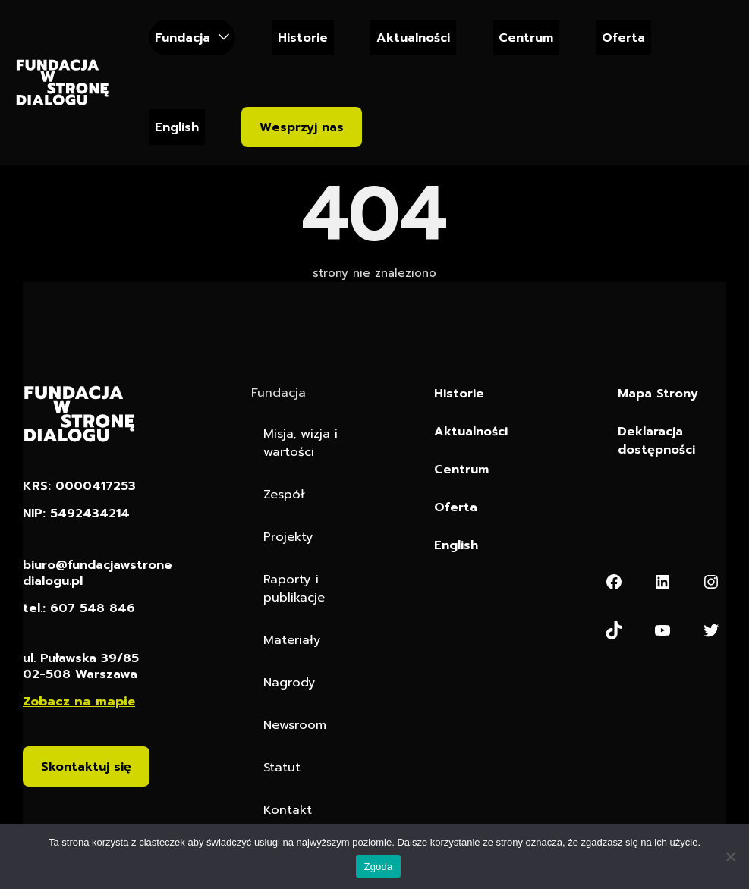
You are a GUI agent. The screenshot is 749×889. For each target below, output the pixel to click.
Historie (303, 37)
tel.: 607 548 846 (79, 608)
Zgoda (377, 866)
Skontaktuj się (86, 766)
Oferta (623, 37)
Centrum (526, 37)
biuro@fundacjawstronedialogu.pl (97, 573)
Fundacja (182, 37)
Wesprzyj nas (302, 127)
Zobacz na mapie (79, 701)
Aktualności (413, 37)
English (177, 127)
